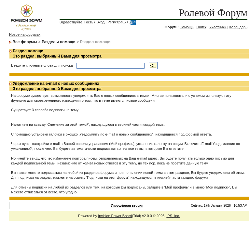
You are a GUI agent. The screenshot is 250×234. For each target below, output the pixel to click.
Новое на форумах (24, 34)
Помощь (187, 27)
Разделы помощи (59, 42)
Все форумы (24, 42)
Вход (100, 22)
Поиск (201, 27)
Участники (218, 27)
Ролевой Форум (213, 13)
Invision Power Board (115, 216)
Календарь (238, 27)
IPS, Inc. (173, 216)
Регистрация (117, 22)
